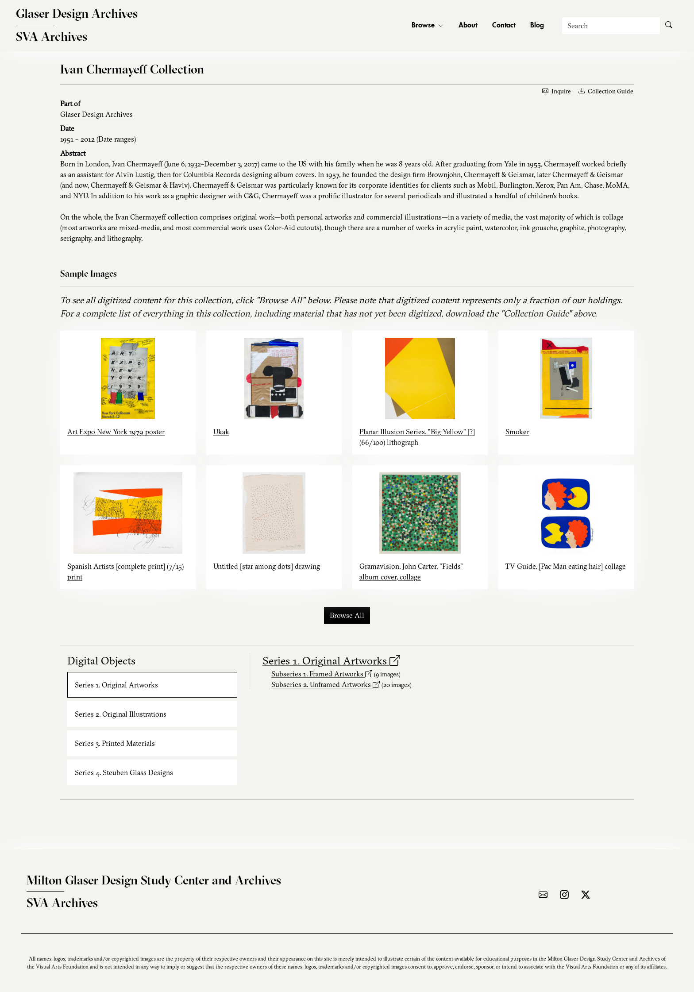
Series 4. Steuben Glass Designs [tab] (124, 772)
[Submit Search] (668, 25)
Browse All (347, 615)
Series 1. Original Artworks (331, 660)
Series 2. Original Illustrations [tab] (120, 714)
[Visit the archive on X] (585, 894)
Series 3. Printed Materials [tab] (115, 743)
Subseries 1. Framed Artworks (321, 673)
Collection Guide (605, 91)
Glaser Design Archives (96, 114)
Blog (537, 25)
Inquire (556, 91)
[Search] (611, 25)
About (468, 25)
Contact (503, 25)
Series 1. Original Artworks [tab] (116, 684)
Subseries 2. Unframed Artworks (325, 684)
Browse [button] (427, 25)
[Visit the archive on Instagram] (564, 894)
